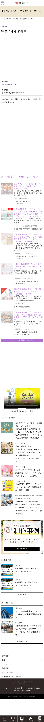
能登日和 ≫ (22, 594)
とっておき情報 (8, 672)
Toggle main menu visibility (2, 2)
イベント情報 (28, 452)
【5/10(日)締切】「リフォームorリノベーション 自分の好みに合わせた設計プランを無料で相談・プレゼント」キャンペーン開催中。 (28, 212)
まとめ (28, 568)
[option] (22, 537)
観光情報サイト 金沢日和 (22, 3)
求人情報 (28, 629)
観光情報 (5, 656)
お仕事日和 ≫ (22, 641)
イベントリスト (13, 19)
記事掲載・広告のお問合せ (12, 676)
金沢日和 (4, 19)
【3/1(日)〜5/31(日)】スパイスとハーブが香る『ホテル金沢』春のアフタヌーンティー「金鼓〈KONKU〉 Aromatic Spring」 (28, 237)
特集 (22, 660)
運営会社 (18, 688)
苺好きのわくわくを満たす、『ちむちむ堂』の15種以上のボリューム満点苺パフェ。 (28, 186)
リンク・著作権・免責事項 (31, 688)
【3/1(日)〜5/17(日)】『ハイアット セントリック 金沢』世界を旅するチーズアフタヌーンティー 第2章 (28, 315)
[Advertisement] (18, 123)
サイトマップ (8, 688)
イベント (22, 664)
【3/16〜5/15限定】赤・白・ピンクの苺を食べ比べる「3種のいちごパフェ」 (28, 266)
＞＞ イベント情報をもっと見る (22, 340)
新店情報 (5, 668)
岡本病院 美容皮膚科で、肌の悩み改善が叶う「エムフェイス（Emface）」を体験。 (28, 291)
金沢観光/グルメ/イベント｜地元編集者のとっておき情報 (29, 505)
